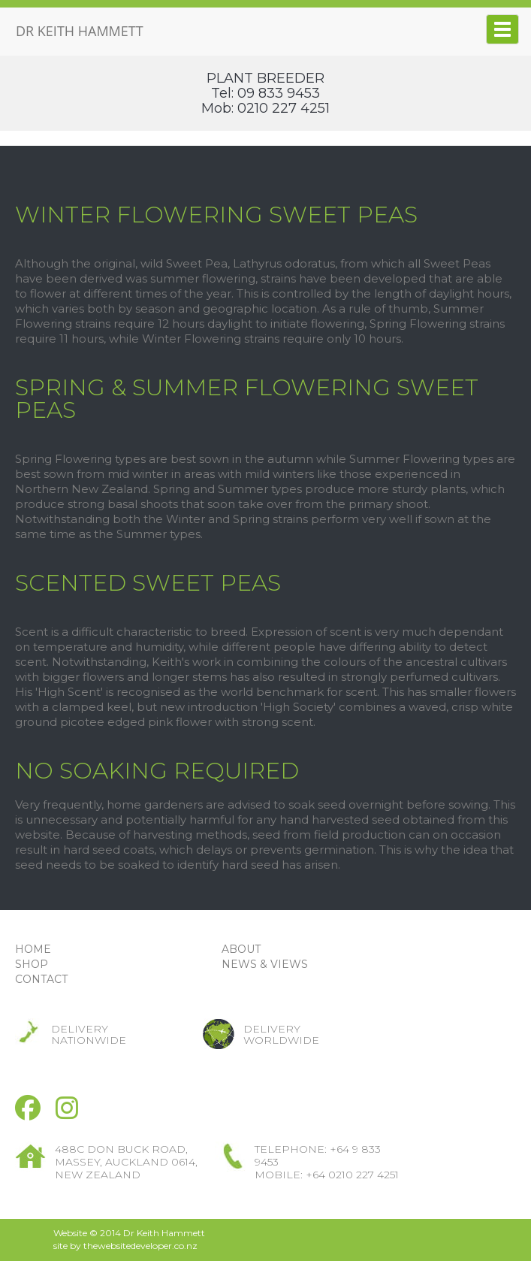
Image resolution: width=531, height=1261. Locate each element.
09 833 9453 (278, 93)
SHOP (31, 964)
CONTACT (41, 979)
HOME (33, 949)
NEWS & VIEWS (265, 964)
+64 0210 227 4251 (352, 1174)
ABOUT (241, 949)
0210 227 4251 (283, 108)
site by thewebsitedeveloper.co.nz (125, 1245)
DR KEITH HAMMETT (79, 31)
